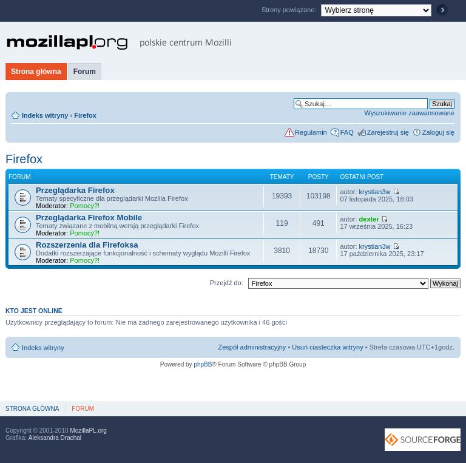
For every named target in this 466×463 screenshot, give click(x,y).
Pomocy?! (85, 205)
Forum (84, 71)
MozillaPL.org (88, 430)
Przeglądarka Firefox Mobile (89, 217)
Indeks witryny (45, 115)
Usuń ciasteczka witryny (327, 347)
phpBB (203, 364)
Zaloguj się (438, 132)
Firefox (85, 115)
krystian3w (375, 191)
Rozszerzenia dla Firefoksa (87, 244)
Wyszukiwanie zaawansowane (409, 113)
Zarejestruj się (388, 132)
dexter (369, 219)
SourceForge (423, 439)
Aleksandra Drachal (55, 437)
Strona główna (36, 71)
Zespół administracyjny (252, 347)
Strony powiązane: (290, 9)
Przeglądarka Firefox (75, 190)
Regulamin (311, 132)
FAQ (347, 132)
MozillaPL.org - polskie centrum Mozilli (119, 42)
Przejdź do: (226, 282)
